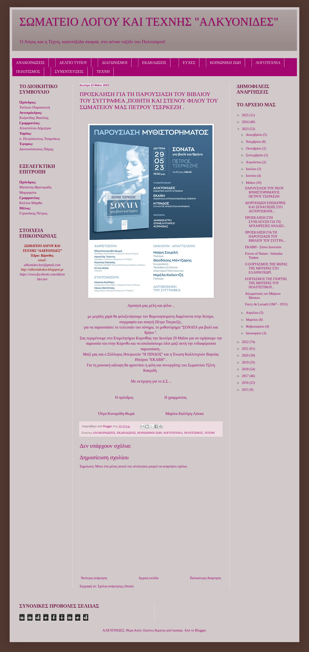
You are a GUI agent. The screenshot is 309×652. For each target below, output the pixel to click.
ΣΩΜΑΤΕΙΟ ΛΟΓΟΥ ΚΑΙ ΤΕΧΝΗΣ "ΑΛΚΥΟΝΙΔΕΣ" (148, 21)
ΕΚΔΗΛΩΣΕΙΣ (154, 63)
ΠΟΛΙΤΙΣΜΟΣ (28, 71)
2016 (246, 382)
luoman (178, 630)
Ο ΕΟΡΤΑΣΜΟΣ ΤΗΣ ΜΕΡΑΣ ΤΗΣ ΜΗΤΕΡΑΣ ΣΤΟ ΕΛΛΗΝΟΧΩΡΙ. (266, 268)
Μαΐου (251, 183)
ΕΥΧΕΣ (189, 63)
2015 (246, 389)
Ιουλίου (251, 169)
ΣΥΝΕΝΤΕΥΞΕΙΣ (69, 71)
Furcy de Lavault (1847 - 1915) (266, 304)
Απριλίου (252, 313)
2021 (246, 348)
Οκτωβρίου (254, 148)
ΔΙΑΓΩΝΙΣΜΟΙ (114, 63)
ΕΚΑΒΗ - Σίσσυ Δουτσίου (263, 247)
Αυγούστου (254, 162)
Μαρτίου (252, 320)
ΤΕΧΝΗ (103, 71)
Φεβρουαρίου (255, 326)
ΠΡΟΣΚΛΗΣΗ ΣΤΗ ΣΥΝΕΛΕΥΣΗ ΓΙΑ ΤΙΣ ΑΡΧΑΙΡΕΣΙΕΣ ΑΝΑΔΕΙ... (265, 222)
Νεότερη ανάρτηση (94, 578)
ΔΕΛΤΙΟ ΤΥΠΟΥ (73, 63)
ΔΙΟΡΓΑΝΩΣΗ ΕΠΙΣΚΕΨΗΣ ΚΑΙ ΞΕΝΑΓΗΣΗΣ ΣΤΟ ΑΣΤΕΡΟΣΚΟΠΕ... (265, 207)
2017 (246, 376)
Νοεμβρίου (254, 142)
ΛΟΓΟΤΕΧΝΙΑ (268, 63)
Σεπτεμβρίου (255, 155)
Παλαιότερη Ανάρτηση (205, 578)
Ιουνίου (251, 176)
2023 (246, 129)
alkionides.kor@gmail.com (42, 265)
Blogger (200, 630)
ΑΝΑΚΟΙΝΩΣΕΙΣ (30, 63)
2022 (246, 342)
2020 (246, 355)
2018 (246, 369)
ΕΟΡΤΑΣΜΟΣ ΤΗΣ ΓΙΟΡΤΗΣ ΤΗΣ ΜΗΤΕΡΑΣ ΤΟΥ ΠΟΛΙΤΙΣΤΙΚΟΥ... (266, 283)
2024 (246, 122)
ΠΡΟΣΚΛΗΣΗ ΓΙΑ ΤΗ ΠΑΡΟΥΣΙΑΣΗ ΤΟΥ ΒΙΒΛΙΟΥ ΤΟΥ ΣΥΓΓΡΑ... (265, 236)
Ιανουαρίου (254, 333)
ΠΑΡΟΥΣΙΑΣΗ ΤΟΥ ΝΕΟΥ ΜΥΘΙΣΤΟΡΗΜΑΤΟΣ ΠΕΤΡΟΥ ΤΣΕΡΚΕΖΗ (264, 192)
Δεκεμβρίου (254, 135)
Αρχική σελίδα (148, 578)
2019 (246, 362)
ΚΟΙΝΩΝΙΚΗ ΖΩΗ (225, 63)
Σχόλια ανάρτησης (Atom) (115, 586)
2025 (246, 115)
